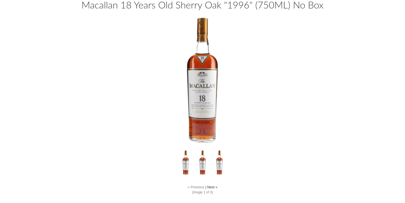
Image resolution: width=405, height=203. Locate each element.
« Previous (196, 187)
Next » (212, 187)
